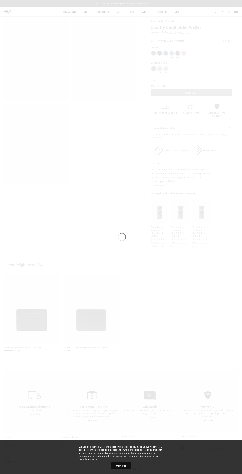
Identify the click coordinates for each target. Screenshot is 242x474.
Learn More (91, 458)
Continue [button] (121, 465)
